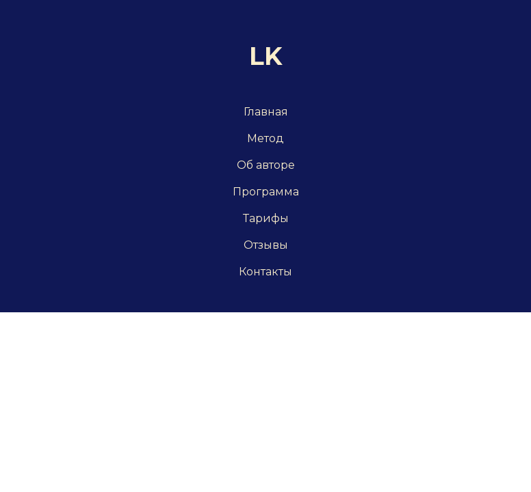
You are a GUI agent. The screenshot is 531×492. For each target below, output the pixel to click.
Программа (266, 191)
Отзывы (266, 244)
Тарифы (266, 218)
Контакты (265, 271)
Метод (265, 138)
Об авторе (266, 165)
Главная (266, 111)
